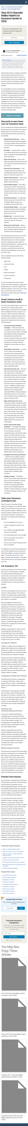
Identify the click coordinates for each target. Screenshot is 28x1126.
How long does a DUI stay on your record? (14, 862)
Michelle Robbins (16, 50)
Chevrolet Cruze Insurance (10, 875)
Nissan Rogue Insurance (9, 877)
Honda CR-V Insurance (9, 886)
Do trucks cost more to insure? (11, 860)
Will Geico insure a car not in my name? (13, 851)
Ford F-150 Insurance (8, 893)
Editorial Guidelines (6, 60)
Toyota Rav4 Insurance (9, 891)
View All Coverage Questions (10, 868)
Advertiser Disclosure (22, 55)
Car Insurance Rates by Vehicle (14, 7)
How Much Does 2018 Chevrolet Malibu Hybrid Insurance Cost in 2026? (14, 1100)
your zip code (15, 557)
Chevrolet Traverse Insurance (10, 884)
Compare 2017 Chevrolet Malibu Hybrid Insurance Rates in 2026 (14, 1058)
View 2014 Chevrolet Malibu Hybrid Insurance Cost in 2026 (14, 977)
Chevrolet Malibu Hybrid (13, 9)
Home (2, 7)
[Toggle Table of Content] (12, 115)
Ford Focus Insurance (8, 882)
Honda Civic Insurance (8, 889)
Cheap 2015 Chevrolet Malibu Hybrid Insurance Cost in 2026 (14, 1017)
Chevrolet (3, 9)
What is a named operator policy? (11, 849)
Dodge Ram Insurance (8, 879)
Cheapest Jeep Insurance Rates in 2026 (13, 857)
